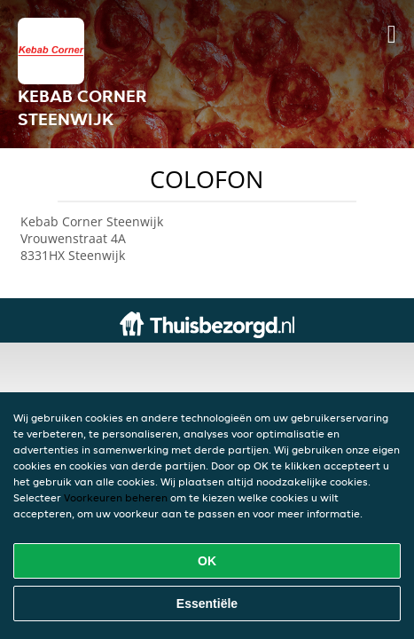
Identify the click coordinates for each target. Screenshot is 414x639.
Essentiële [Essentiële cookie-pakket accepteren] (207, 603)
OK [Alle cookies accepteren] (207, 561)
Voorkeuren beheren (116, 497)
